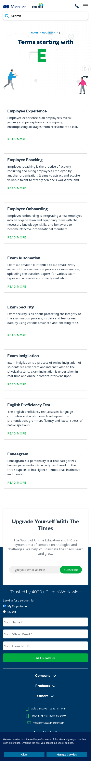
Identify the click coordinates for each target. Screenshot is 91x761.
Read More (16, 139)
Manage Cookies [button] (67, 754)
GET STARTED (45, 658)
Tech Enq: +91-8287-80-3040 (48, 715)
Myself (12, 611)
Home (34, 32)
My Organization (18, 606)
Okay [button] (24, 754)
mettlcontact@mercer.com (48, 722)
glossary (48, 32)
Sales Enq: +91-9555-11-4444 (48, 708)
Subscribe (71, 570)
